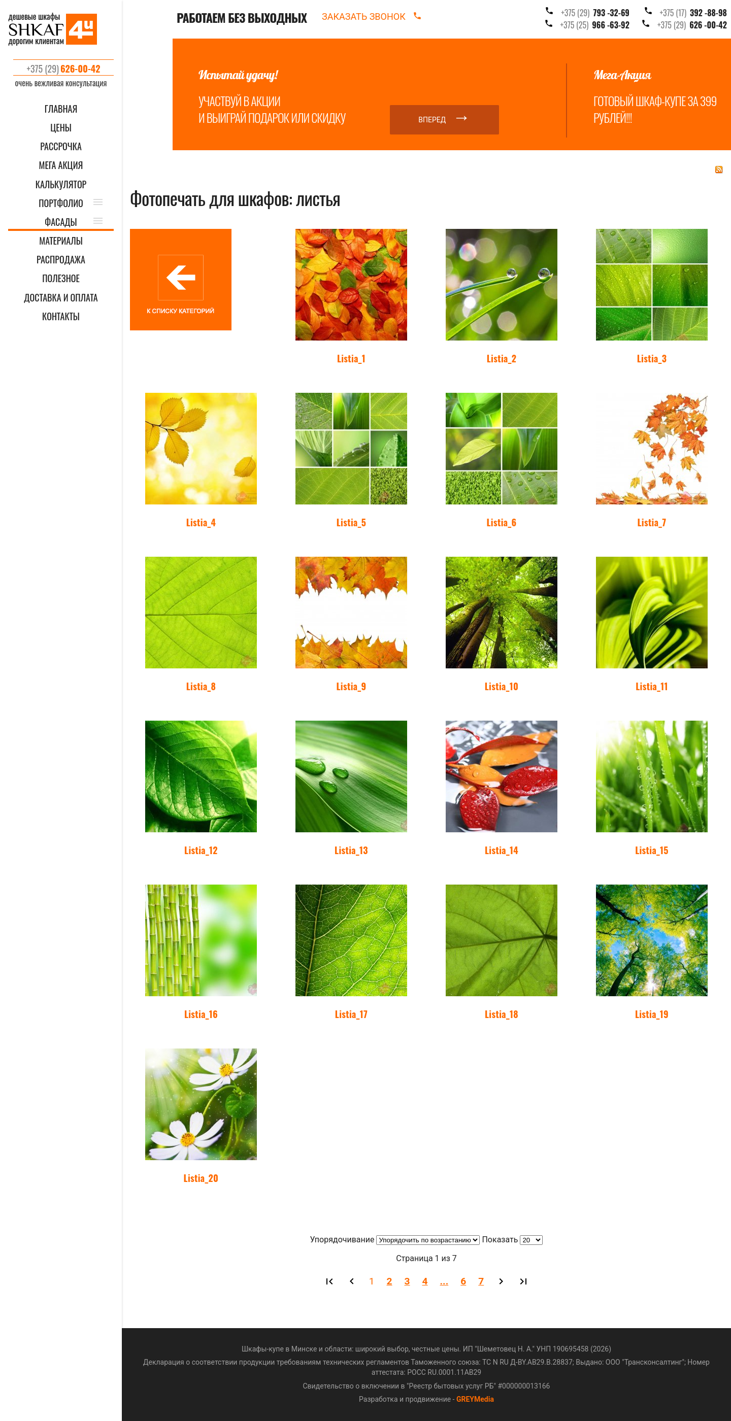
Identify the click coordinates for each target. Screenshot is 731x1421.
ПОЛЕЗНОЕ (61, 278)
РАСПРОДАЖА (61, 259)
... (444, 1281)
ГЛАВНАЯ (61, 109)
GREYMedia (475, 1399)
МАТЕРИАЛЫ (60, 240)
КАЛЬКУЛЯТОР (61, 184)
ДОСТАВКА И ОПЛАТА (60, 297)
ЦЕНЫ (61, 127)
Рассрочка (61, 146)
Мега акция (61, 165)
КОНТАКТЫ (61, 316)
